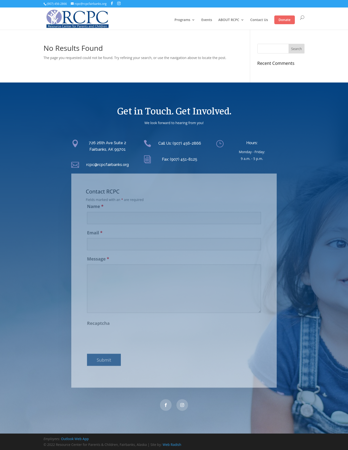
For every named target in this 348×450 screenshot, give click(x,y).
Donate (284, 19)
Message (98, 256)
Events (206, 20)
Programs (182, 20)
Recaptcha (98, 320)
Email (94, 229)
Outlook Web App (75, 438)
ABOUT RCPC (228, 20)
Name (95, 203)
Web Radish (172, 444)
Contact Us (259, 20)
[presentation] (123, 335)
